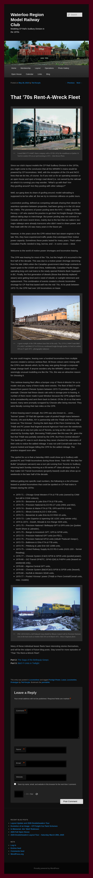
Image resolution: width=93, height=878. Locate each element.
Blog (48, 74)
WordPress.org (17, 854)
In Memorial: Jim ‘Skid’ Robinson (25, 829)
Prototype (14, 682)
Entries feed (16, 848)
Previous (70, 83)
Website (19, 777)
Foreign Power (54, 680)
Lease (63, 680)
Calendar (29, 74)
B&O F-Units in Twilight (28, 663)
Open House (16, 74)
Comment (21, 711)
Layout (37, 68)
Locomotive (71, 680)
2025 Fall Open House (20, 832)
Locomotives (34, 680)
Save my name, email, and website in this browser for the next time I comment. (47, 784)
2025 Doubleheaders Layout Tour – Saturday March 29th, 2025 (37, 835)
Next (79, 83)
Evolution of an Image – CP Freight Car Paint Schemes (34, 826)
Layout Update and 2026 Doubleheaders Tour (30, 823)
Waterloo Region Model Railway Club (27, 19)
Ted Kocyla (36, 83)
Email (20, 763)
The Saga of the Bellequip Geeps (33, 660)
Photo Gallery (63, 68)
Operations (49, 68)
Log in (13, 845)
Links (40, 74)
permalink (46, 682)
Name (20, 749)
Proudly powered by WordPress (46, 868)
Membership (26, 68)
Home (13, 68)
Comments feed (17, 851)
